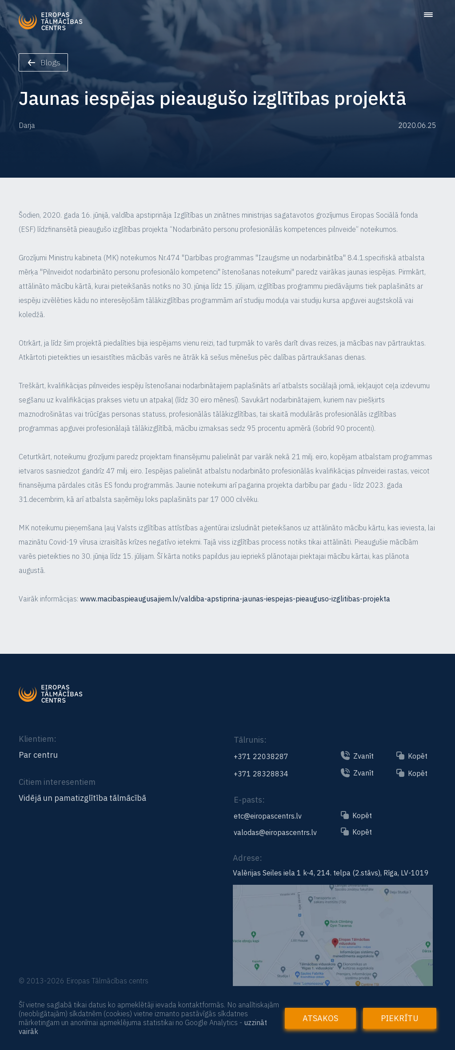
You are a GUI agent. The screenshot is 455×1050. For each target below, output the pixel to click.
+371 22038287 (261, 756)
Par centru (38, 755)
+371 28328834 (261, 773)
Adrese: (247, 858)
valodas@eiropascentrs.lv (275, 832)
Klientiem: (37, 739)
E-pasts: (249, 800)
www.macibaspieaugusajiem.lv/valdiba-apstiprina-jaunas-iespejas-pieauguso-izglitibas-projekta (235, 598)
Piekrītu (400, 1018)
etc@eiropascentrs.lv (268, 815)
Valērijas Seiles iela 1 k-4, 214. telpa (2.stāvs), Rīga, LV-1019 (331, 872)
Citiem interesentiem (57, 782)
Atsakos (320, 1018)
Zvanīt (363, 756)
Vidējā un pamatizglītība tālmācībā (82, 798)
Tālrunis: (250, 740)
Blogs (44, 62)
